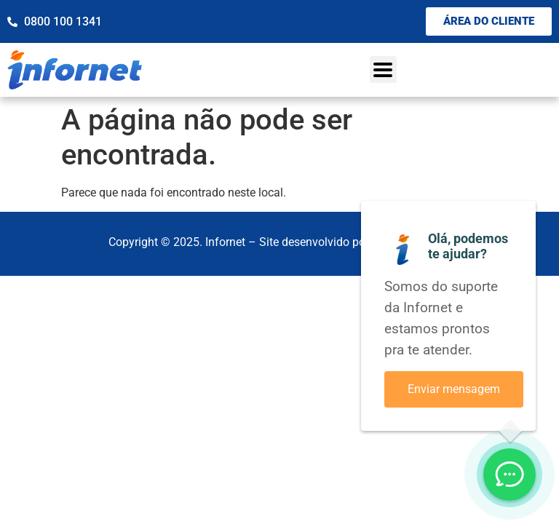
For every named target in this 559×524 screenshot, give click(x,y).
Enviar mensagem (454, 389)
